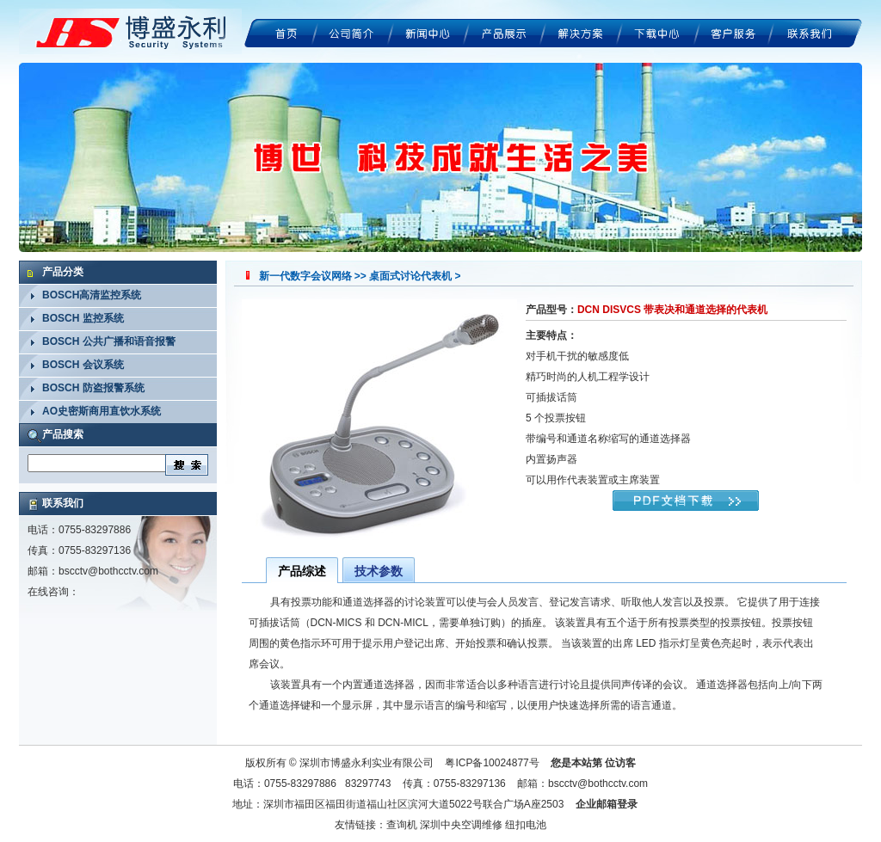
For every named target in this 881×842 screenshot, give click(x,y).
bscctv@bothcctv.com (108, 571)
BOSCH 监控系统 (83, 318)
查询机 (401, 825)
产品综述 (302, 571)
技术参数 (378, 571)
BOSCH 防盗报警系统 (93, 388)
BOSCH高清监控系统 (91, 295)
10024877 (505, 763)
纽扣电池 (525, 825)
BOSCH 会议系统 (83, 365)
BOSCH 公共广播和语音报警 (109, 341)
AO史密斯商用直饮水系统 (101, 411)
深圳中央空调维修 (461, 825)
